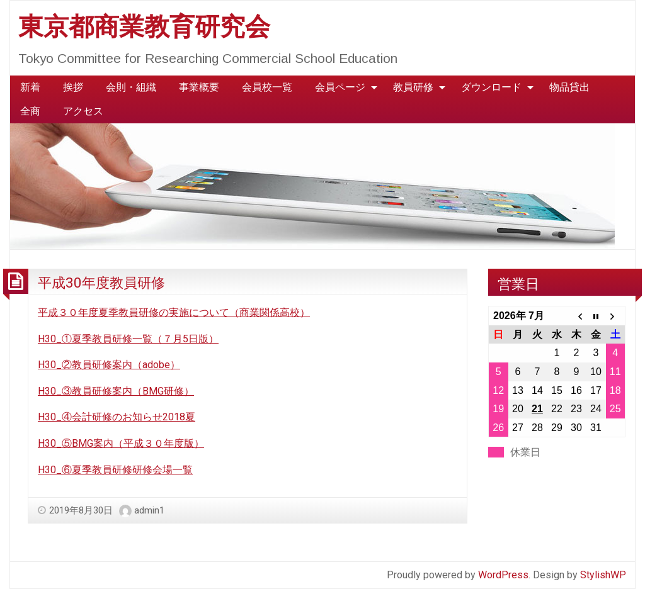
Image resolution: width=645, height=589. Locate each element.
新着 (30, 87)
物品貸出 (569, 87)
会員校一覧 (267, 87)
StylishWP (603, 575)
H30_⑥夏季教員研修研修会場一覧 (115, 470)
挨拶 (73, 87)
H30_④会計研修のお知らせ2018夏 (116, 417)
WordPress (503, 575)
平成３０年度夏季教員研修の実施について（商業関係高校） (174, 312)
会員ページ (340, 87)
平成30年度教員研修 (101, 282)
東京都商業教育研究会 (144, 26)
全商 (30, 111)
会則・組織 (131, 87)
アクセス (83, 111)
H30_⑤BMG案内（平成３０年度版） (121, 443)
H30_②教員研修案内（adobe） (109, 365)
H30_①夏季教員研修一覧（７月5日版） (128, 339)
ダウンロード (491, 87)
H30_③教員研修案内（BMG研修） (116, 391)
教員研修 (413, 87)
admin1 (149, 510)
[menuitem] (30, 87)
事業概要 (199, 87)
